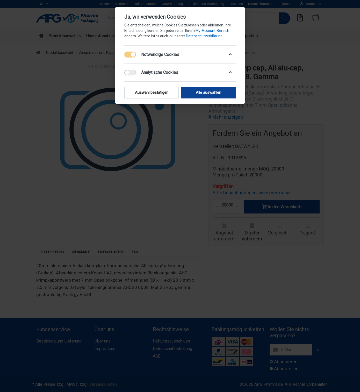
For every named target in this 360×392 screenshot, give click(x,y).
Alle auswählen (208, 92)
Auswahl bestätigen (151, 92)
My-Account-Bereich (212, 30)
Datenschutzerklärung (204, 36)
